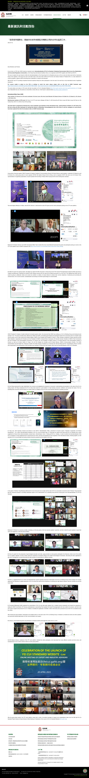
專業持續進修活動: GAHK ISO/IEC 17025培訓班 (18, 754)
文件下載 (64, 14)
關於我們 (26, 14)
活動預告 (10, 756)
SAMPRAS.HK (82, 775)
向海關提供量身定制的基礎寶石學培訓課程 (17, 745)
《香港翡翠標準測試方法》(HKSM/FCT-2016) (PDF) (48, 755)
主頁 (22, 14)
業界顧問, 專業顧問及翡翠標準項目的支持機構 (18, 740)
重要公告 (10, 752)
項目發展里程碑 (11, 736)
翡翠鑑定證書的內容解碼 (72, 736)
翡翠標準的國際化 (12, 743)
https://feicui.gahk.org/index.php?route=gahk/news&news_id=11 (65, 88)
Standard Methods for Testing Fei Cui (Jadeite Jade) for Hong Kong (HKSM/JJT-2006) (50, 763)
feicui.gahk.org (63, 719)
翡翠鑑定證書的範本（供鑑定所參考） (46, 743)
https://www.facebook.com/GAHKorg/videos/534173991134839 (22, 85)
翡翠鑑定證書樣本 (38, 14)
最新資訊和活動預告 (57, 14)
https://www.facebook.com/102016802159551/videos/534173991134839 (54, 85)
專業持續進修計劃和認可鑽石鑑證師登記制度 (47, 740)
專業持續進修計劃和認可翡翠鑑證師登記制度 (47, 738)
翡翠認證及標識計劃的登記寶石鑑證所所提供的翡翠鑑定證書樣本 (51, 745)
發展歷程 (32, 14)
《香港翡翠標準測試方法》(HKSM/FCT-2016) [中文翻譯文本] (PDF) (50, 752)
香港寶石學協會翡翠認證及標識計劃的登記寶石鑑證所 (49, 736)
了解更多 (9, 9)
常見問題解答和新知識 (48, 14)
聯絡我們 (69, 14)
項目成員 (10, 738)
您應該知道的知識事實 (71, 738)
